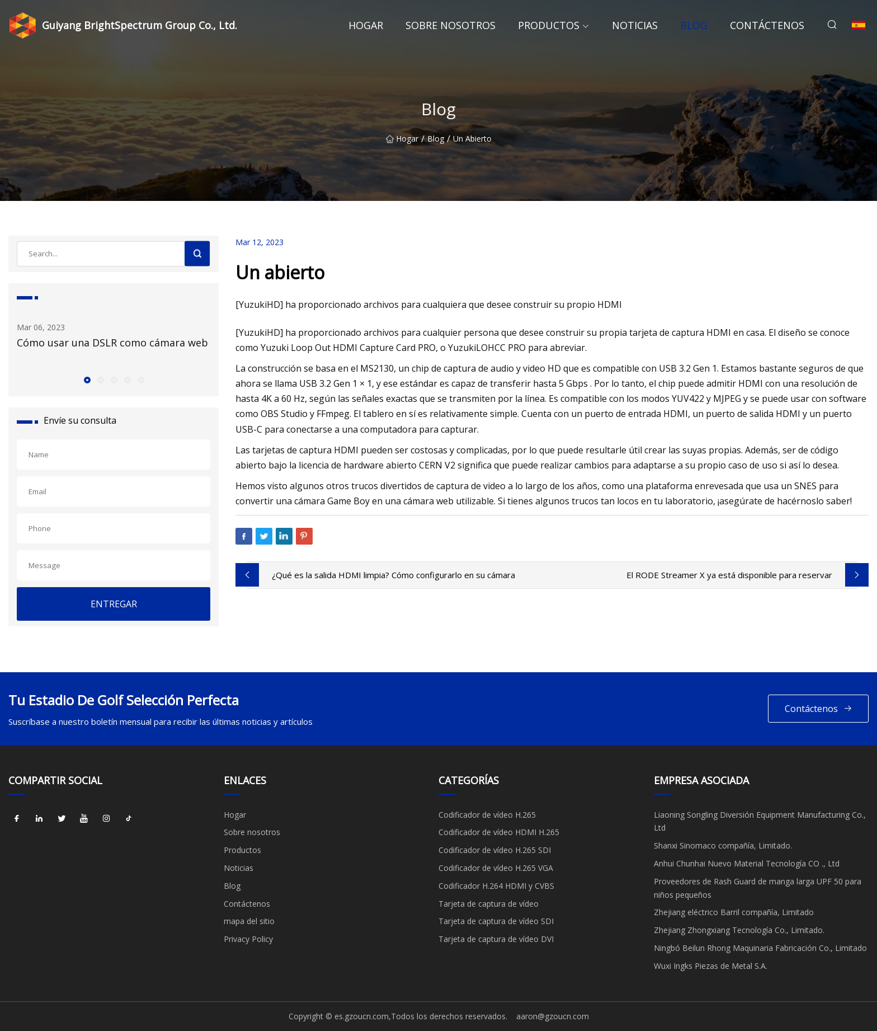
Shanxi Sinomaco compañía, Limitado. (723, 845)
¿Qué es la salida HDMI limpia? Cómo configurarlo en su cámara (393, 574)
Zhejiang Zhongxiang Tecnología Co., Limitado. (739, 930)
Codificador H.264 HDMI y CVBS (496, 885)
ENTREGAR (114, 604)
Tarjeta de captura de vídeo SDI (496, 921)
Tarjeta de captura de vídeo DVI (496, 939)
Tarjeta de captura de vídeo (488, 903)
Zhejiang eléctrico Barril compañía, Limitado (734, 912)
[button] (87, 379)
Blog (694, 25)
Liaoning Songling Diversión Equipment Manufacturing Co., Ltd (760, 821)
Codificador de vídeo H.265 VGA (495, 868)
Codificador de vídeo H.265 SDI (494, 850)
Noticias (635, 25)
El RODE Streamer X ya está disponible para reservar (729, 574)
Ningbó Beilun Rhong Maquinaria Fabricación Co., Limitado (760, 948)
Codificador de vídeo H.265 (487, 814)
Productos (548, 25)
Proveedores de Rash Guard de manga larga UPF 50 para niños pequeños (757, 888)
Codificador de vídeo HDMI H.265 (498, 832)
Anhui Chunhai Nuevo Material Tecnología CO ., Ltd (747, 863)
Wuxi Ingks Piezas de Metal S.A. (710, 965)
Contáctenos (767, 25)
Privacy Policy (248, 939)
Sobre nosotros (451, 25)
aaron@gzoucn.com (552, 1016)
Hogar (365, 25)
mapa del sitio (249, 921)
